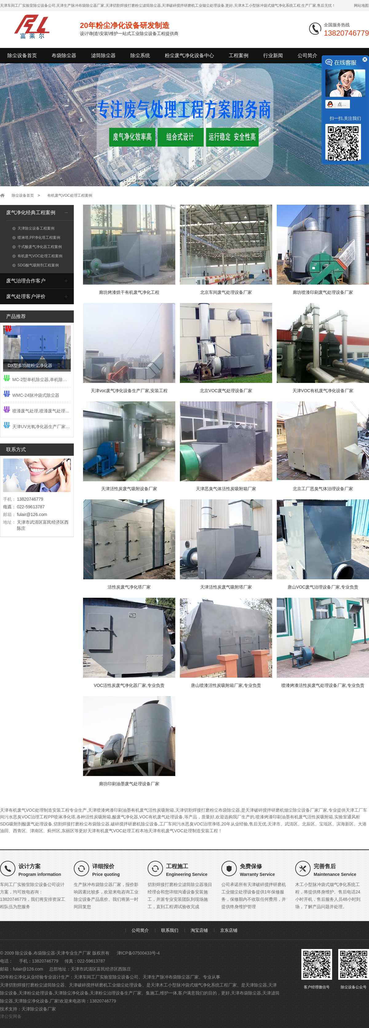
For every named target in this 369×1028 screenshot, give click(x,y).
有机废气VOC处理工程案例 (69, 195)
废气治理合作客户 (26, 280)
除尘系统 (140, 55)
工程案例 (238, 55)
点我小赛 (346, 104)
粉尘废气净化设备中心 (189, 55)
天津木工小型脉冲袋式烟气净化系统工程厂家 (194, 985)
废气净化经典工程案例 (30, 212)
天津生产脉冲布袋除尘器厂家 (171, 977)
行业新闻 (273, 55)
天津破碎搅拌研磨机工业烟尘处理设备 (105, 985)
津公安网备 (11, 1016)
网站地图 (361, 5)
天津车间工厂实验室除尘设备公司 (106, 977)
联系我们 (169, 930)
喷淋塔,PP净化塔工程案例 (36, 237)
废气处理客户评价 (26, 296)
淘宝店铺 (199, 930)
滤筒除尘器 (103, 55)
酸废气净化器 (125, 816)
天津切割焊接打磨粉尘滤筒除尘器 (32, 985)
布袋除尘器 (64, 55)
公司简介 (307, 55)
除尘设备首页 (22, 55)
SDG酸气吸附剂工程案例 (35, 265)
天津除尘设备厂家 (39, 1008)
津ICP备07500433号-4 (138, 953)
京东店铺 (228, 930)
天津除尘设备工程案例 (33, 228)
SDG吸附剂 (11, 823)
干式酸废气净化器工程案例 (37, 247)
